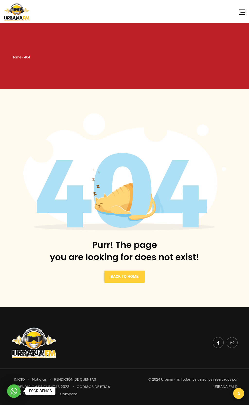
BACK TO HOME (124, 276)
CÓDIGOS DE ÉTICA (93, 386)
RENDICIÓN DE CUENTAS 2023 (43, 386)
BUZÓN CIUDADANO (35, 393)
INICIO (19, 379)
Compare (68, 393)
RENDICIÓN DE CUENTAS (75, 379)
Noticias (39, 379)
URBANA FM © (225, 387)
